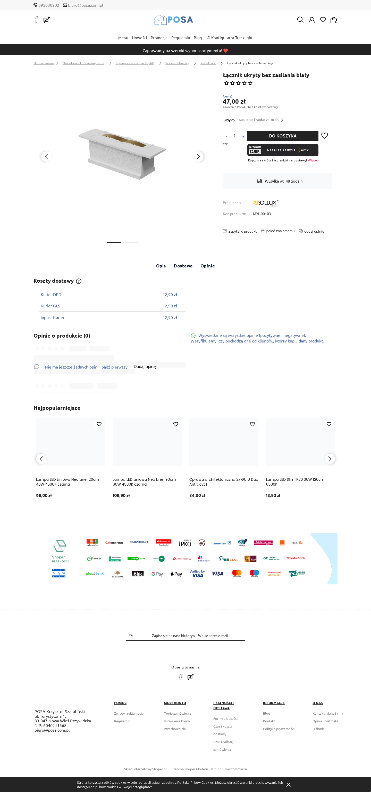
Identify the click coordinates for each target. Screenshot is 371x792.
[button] (114, 242)
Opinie (207, 265)
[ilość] (234, 135)
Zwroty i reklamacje (129, 713)
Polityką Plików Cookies (195, 782)
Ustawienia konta (177, 721)
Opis (161, 265)
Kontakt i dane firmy (328, 713)
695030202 (48, 5)
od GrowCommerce (232, 769)
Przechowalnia (175, 728)
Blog (266, 713)
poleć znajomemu (280, 231)
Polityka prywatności (278, 728)
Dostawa (183, 265)
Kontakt (269, 721)
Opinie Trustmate (325, 721)
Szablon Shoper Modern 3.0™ (194, 769)
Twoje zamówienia (177, 713)
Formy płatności (225, 718)
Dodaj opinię (145, 366)
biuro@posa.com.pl (85, 5)
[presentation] (46, 156)
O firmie (319, 728)
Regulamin (122, 721)
